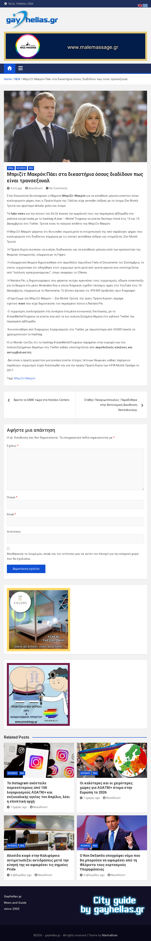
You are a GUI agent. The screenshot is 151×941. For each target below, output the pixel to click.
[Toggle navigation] (20, 68)
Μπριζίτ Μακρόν (24, 378)
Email (11, 514)
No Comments (58, 188)
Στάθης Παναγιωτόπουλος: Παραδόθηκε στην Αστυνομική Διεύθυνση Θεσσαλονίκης (110, 405)
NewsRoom (34, 188)
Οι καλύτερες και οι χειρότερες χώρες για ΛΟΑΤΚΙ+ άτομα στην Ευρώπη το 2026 (106, 787)
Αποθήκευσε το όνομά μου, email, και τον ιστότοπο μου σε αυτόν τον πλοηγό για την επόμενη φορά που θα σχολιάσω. (72, 556)
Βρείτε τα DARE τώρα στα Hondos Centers (41, 400)
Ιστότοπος (14, 531)
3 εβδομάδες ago (19, 875)
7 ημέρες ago (17, 807)
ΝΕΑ (31, 168)
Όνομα (12, 497)
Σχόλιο (12, 446)
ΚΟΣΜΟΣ (21, 168)
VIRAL (11, 168)
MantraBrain (110, 935)
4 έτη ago (14, 188)
